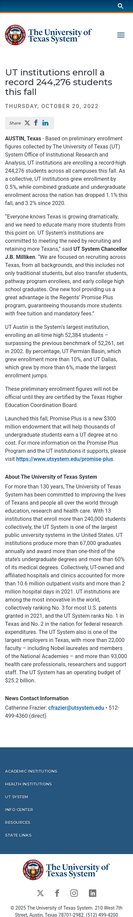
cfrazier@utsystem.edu (76, 708)
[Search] (120, 6)
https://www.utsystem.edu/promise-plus (64, 459)
